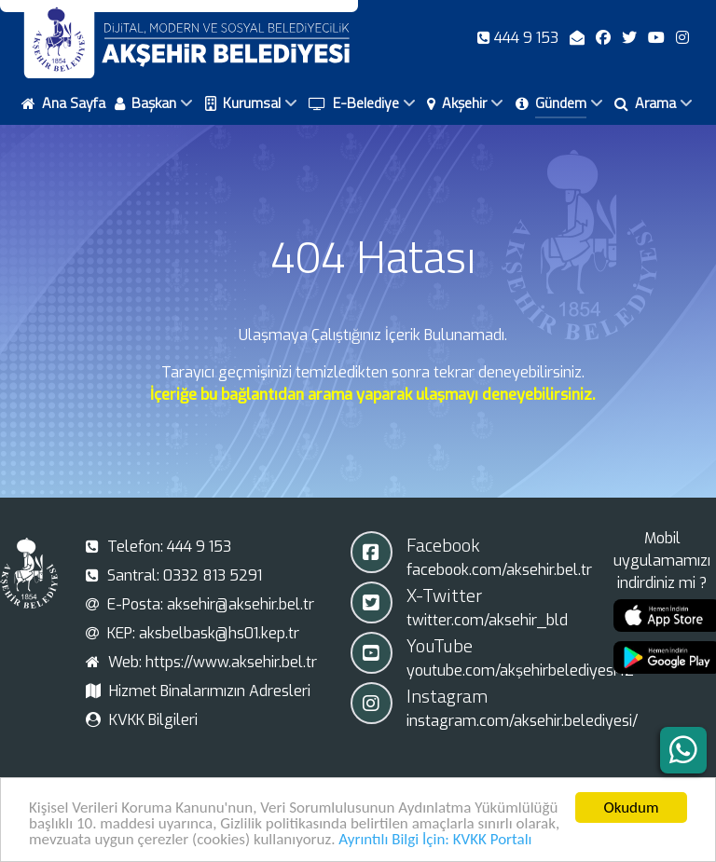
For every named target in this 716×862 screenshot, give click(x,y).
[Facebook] (605, 37)
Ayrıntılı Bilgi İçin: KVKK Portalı (434, 841)
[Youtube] (658, 37)
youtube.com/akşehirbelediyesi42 (520, 670)
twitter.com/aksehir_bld (487, 620)
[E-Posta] (579, 37)
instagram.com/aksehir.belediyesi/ (522, 721)
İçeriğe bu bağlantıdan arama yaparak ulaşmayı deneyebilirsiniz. (373, 394)
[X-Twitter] (631, 37)
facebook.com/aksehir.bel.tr (499, 570)
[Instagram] (682, 37)
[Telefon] (520, 37)
